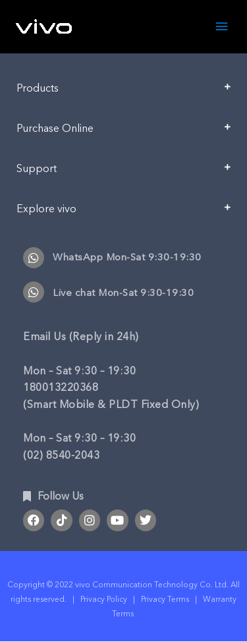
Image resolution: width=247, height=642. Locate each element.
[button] (123, 93)
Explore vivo (46, 209)
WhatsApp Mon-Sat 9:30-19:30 (127, 257)
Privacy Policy (103, 599)
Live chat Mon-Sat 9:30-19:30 (123, 292)
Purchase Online (55, 128)
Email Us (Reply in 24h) (81, 337)
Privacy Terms (165, 599)
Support (36, 168)
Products (37, 88)
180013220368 (60, 387)
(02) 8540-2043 (61, 455)
